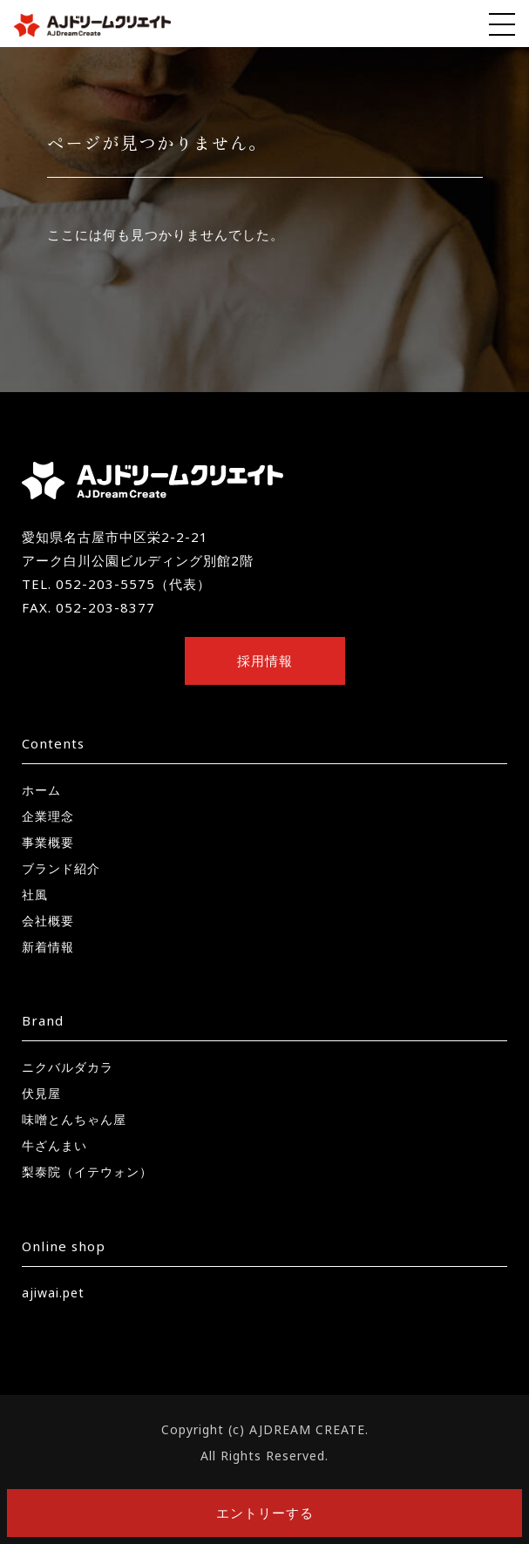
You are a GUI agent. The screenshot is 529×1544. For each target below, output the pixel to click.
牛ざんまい (54, 1145)
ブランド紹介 (61, 868)
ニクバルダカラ (67, 1067)
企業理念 (48, 816)
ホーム (41, 790)
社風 (35, 894)
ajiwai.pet (53, 1292)
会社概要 (48, 920)
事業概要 (48, 842)
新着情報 (48, 946)
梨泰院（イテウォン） (87, 1171)
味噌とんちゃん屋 (74, 1119)
